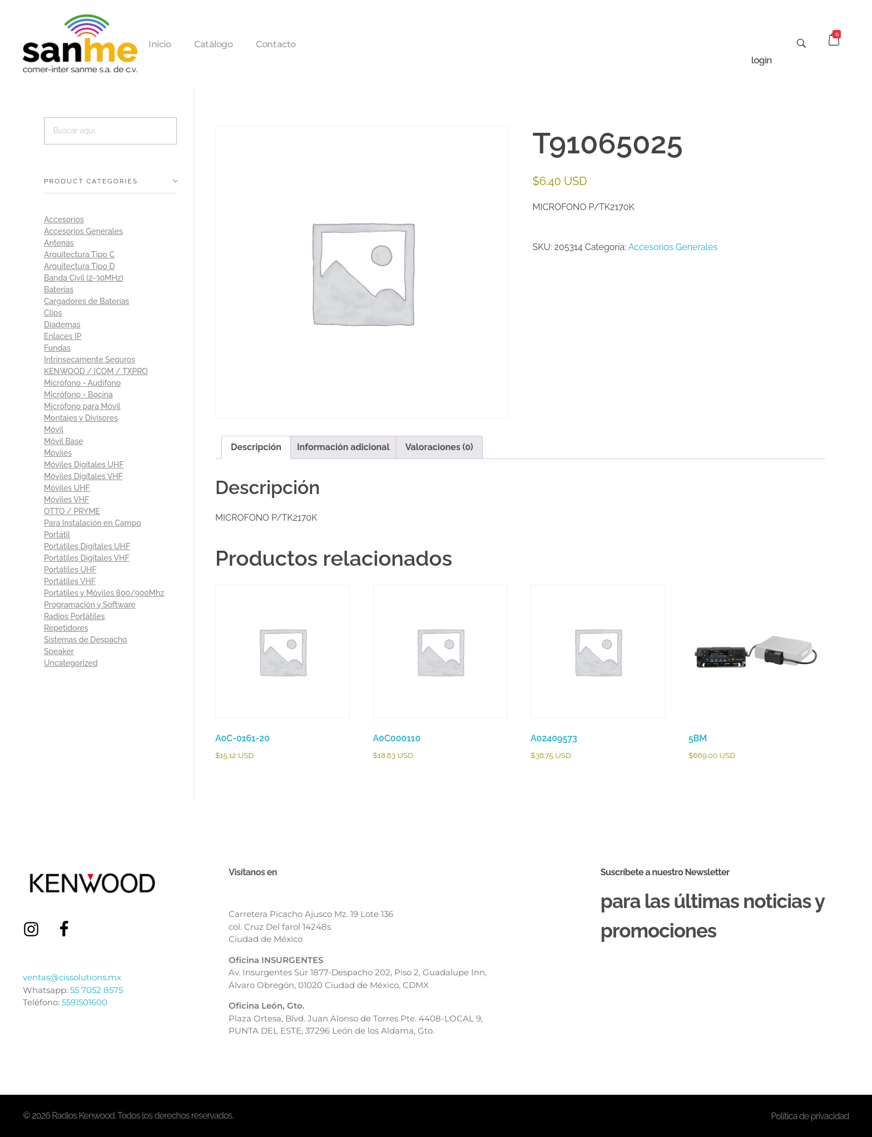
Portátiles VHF (70, 581)
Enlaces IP (62, 336)
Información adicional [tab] (343, 447)
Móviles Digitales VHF (83, 476)
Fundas (57, 347)
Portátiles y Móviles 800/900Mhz (104, 593)
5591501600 (84, 1002)
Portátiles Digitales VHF (87, 557)
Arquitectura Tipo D (79, 266)
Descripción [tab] (256, 447)
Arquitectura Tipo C (79, 254)
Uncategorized (71, 663)
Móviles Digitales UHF (83, 464)
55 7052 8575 (96, 990)
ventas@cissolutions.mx (72, 977)
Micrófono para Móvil (82, 406)
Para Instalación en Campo (92, 522)
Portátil (57, 534)
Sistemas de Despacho (85, 639)
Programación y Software (90, 604)
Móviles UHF (67, 487)
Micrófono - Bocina (78, 394)
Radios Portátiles (74, 616)
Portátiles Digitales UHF (87, 546)
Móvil (53, 429)
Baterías (58, 289)
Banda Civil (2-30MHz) (83, 277)
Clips (53, 312)
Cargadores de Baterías (86, 301)
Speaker (59, 651)
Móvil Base (63, 441)
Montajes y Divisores (81, 417)
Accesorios (64, 219)
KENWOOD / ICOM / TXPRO (96, 371)
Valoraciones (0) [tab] (439, 447)
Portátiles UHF (70, 569)
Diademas (62, 324)
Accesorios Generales (672, 247)
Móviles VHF (66, 499)
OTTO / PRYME (72, 511)
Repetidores (66, 628)
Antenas (59, 242)
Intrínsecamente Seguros (89, 359)
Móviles (58, 452)
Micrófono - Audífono (82, 382)
